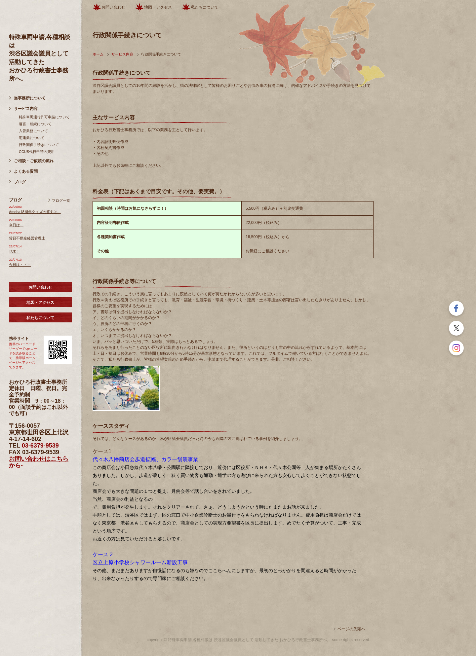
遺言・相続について (35, 124)
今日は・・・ (20, 265)
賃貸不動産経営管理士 (27, 238)
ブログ (20, 182)
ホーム (98, 54)
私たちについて (40, 317)
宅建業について (31, 138)
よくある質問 (26, 171)
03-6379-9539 (40, 445)
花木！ (14, 251)
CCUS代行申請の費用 (37, 152)
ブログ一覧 (61, 200)
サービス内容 (26, 108)
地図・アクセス (40, 302)
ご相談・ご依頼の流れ (34, 161)
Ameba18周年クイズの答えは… (35, 212)
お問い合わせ (40, 287)
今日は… (16, 225)
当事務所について (30, 98)
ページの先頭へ (351, 629)
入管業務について (33, 131)
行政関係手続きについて (39, 145)
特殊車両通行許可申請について (44, 117)
